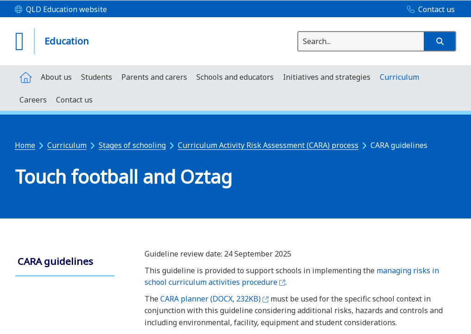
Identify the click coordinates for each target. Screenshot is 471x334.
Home (25, 145)
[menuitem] (25, 76)
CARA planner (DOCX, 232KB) (214, 299)
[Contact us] (428, 9)
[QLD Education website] (61, 9)
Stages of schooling (132, 145)
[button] (439, 41)
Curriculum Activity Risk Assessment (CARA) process (268, 145)
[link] (64, 262)
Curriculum (67, 145)
